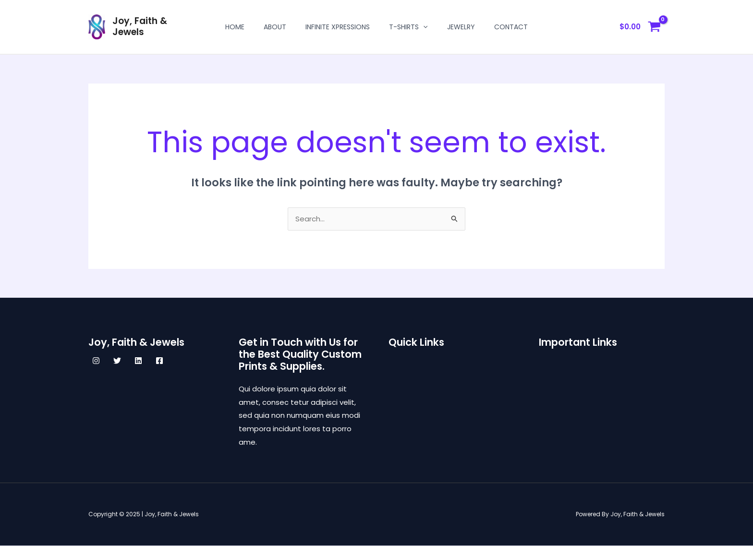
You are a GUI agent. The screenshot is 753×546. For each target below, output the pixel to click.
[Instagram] (96, 361)
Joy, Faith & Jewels (139, 26)
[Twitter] (117, 361)
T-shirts (408, 27)
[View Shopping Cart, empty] (640, 27)
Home (234, 27)
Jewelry (461, 27)
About (275, 27)
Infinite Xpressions (337, 27)
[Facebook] (159, 361)
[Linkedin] (138, 361)
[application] (423, 27)
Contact (511, 27)
